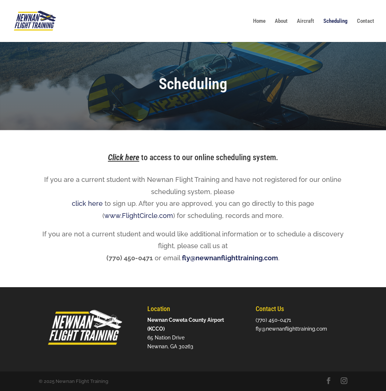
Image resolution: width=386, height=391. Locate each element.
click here (87, 203)
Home (259, 21)
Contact (365, 21)
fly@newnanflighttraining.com (230, 258)
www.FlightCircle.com (138, 215)
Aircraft (305, 21)
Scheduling (335, 21)
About (281, 21)
